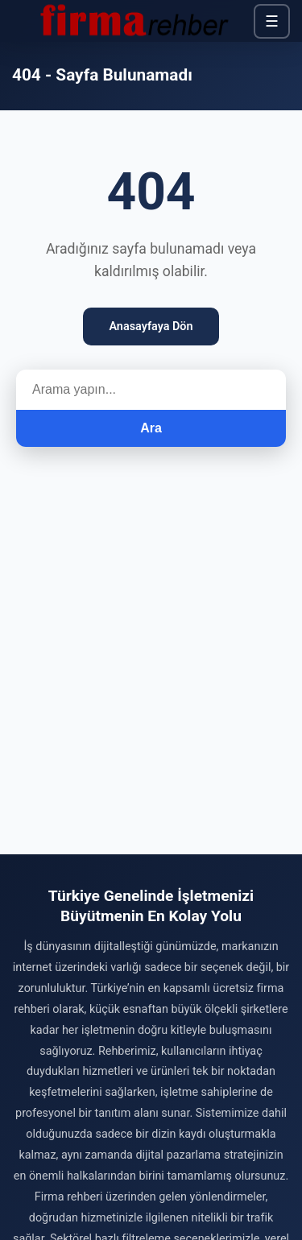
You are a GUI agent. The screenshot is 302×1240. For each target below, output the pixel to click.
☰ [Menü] (272, 21)
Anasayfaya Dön (150, 326)
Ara (151, 428)
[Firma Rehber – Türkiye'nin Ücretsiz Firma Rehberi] (133, 21)
